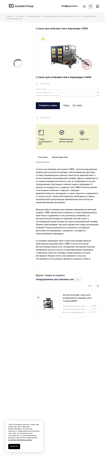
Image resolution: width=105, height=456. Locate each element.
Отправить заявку (48, 106)
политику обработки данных (20, 440)
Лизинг (66, 105)
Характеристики (60, 157)
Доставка (77, 105)
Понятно (14, 446)
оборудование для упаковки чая (55, 280)
